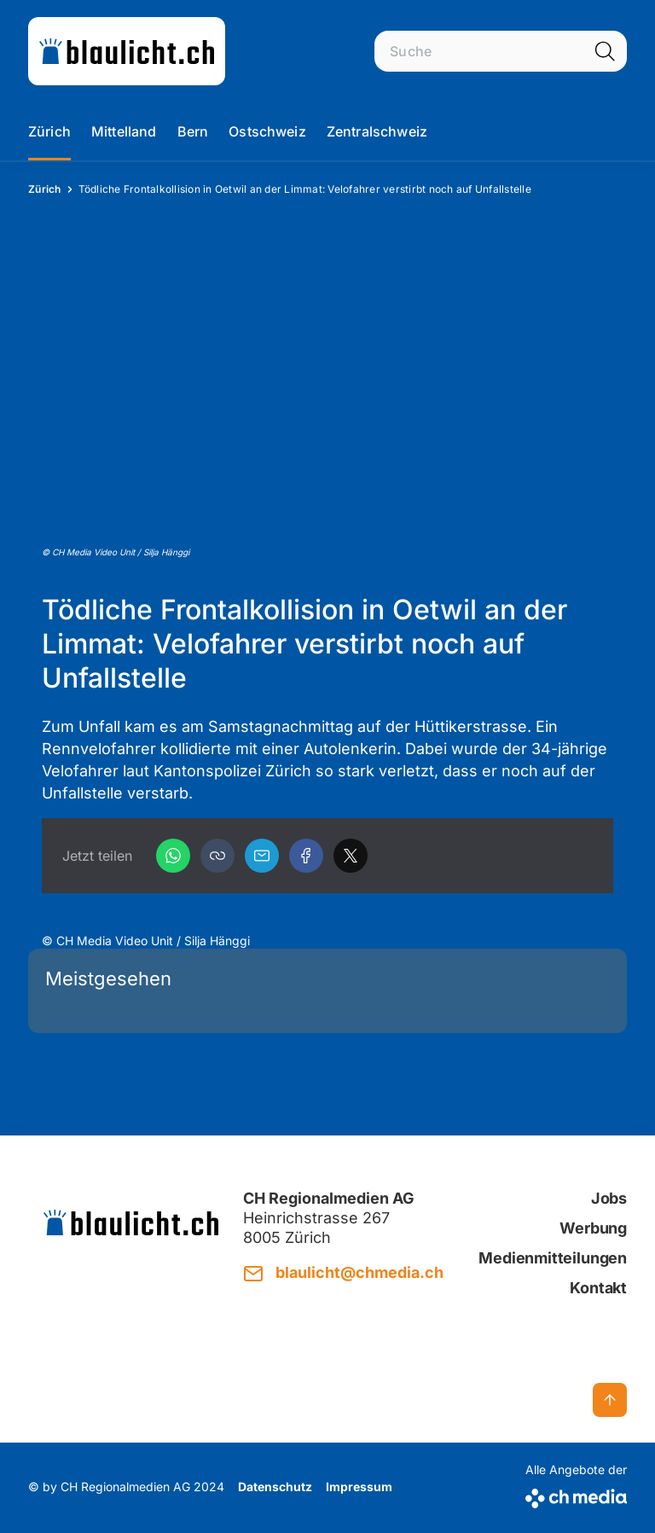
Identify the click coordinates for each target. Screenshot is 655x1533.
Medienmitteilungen (552, 1258)
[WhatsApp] (173, 856)
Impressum (359, 1486)
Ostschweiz (267, 131)
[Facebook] (306, 856)
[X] (350, 856)
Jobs (609, 1198)
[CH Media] (576, 1495)
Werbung (593, 1228)
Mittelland (124, 131)
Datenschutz (275, 1486)
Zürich (49, 131)
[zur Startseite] (126, 51)
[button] (217, 856)
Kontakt (598, 1288)
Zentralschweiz (377, 131)
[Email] (262, 856)
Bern (193, 131)
